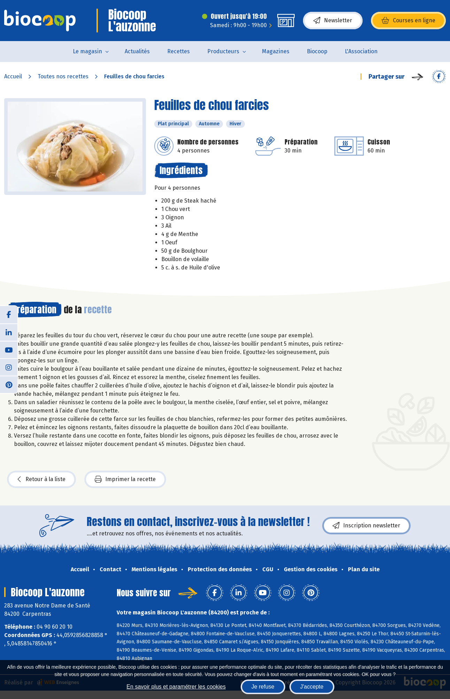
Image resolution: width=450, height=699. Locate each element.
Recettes (178, 51)
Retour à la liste (41, 479)
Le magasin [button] (87, 51)
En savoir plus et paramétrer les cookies (176, 687)
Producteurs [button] (223, 51)
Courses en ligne (408, 20)
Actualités (137, 51)
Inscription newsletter (366, 525)
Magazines (275, 51)
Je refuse (262, 687)
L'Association (361, 51)
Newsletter (332, 20)
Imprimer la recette (125, 479)
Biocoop (317, 51)
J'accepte (312, 687)
